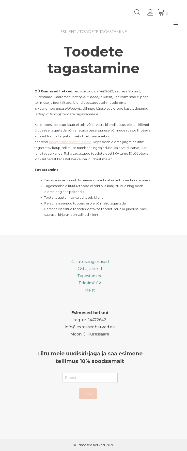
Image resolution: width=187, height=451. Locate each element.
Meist (90, 290)
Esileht (68, 31)
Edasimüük (90, 283)
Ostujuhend (90, 268)
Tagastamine (90, 276)
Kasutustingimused (90, 261)
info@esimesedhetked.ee (70, 142)
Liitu (88, 393)
